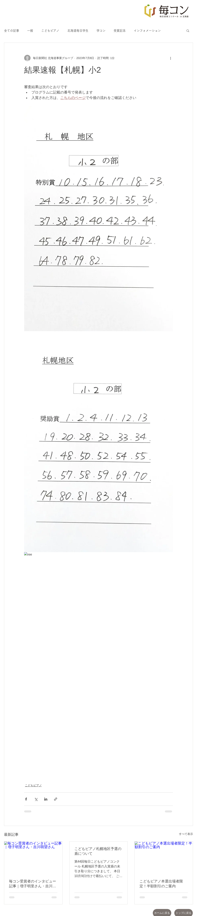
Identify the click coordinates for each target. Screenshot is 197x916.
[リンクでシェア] (55, 799)
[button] (188, 30)
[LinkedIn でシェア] (46, 799)
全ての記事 (11, 30)
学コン (101, 30)
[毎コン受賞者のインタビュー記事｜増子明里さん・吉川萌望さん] (33, 858)
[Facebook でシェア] (26, 799)
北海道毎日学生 (77, 30)
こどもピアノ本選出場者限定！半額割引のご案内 (161, 883)
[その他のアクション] (170, 58)
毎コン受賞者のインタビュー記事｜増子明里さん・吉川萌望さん (32, 884)
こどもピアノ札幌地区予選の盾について (97, 851)
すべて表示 (186, 834)
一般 (30, 30)
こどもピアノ (50, 30)
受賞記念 (120, 30)
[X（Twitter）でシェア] (36, 799)
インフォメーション (147, 30)
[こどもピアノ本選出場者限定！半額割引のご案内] (164, 858)
